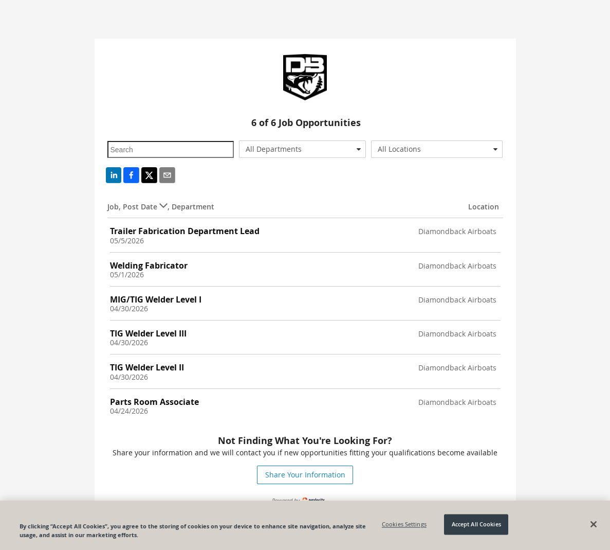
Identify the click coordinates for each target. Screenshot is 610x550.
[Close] (593, 524)
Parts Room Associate (154, 401)
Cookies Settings (404, 524)
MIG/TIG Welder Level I (155, 299)
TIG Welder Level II (147, 367)
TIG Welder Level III (148, 333)
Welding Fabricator (149, 265)
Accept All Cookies (476, 524)
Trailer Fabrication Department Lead (185, 231)
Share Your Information (305, 475)
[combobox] (302, 149)
